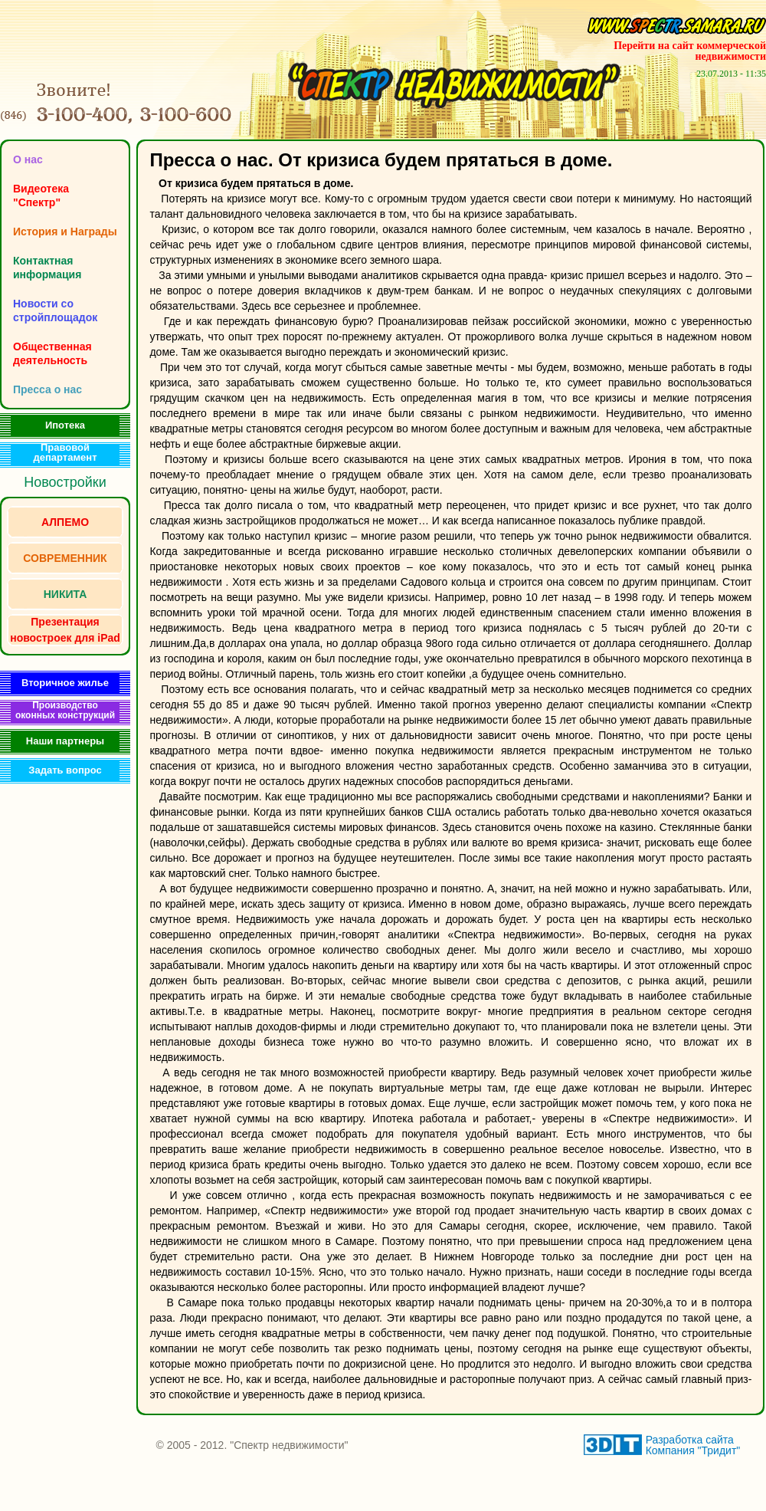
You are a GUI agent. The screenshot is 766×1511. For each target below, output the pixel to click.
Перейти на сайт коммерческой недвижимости (690, 51)
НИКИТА (65, 594)
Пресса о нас (47, 389)
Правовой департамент (65, 452)
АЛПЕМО (65, 522)
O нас (28, 159)
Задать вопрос (64, 770)
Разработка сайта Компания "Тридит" (693, 1445)
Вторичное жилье (65, 682)
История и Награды (65, 231)
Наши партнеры (65, 741)
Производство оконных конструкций (65, 710)
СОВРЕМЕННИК (64, 558)
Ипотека (65, 425)
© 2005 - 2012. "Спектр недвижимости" (251, 1445)
